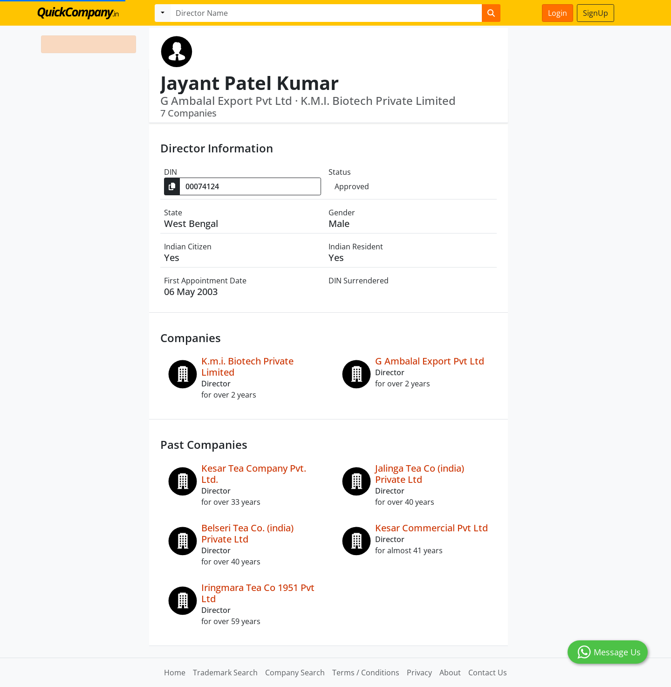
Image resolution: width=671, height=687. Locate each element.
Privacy (419, 672)
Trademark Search (225, 672)
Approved (352, 186)
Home (174, 672)
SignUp (595, 13)
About (450, 672)
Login (557, 13)
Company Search (295, 672)
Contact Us (487, 672)
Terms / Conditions (365, 672)
